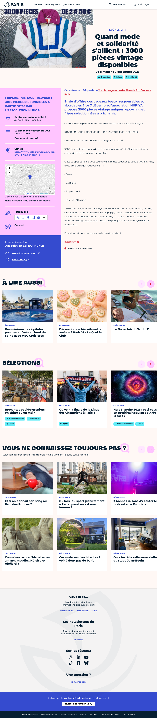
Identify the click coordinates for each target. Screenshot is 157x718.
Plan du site (129, 715)
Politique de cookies (111, 715)
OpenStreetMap (44, 193)
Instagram (70, 241)
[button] (30, 176)
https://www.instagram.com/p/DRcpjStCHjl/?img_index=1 (34, 153)
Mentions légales (30, 715)
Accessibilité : (59, 715)
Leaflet (29, 193)
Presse (83, 715)
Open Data (94, 715)
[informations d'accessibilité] (31, 217)
